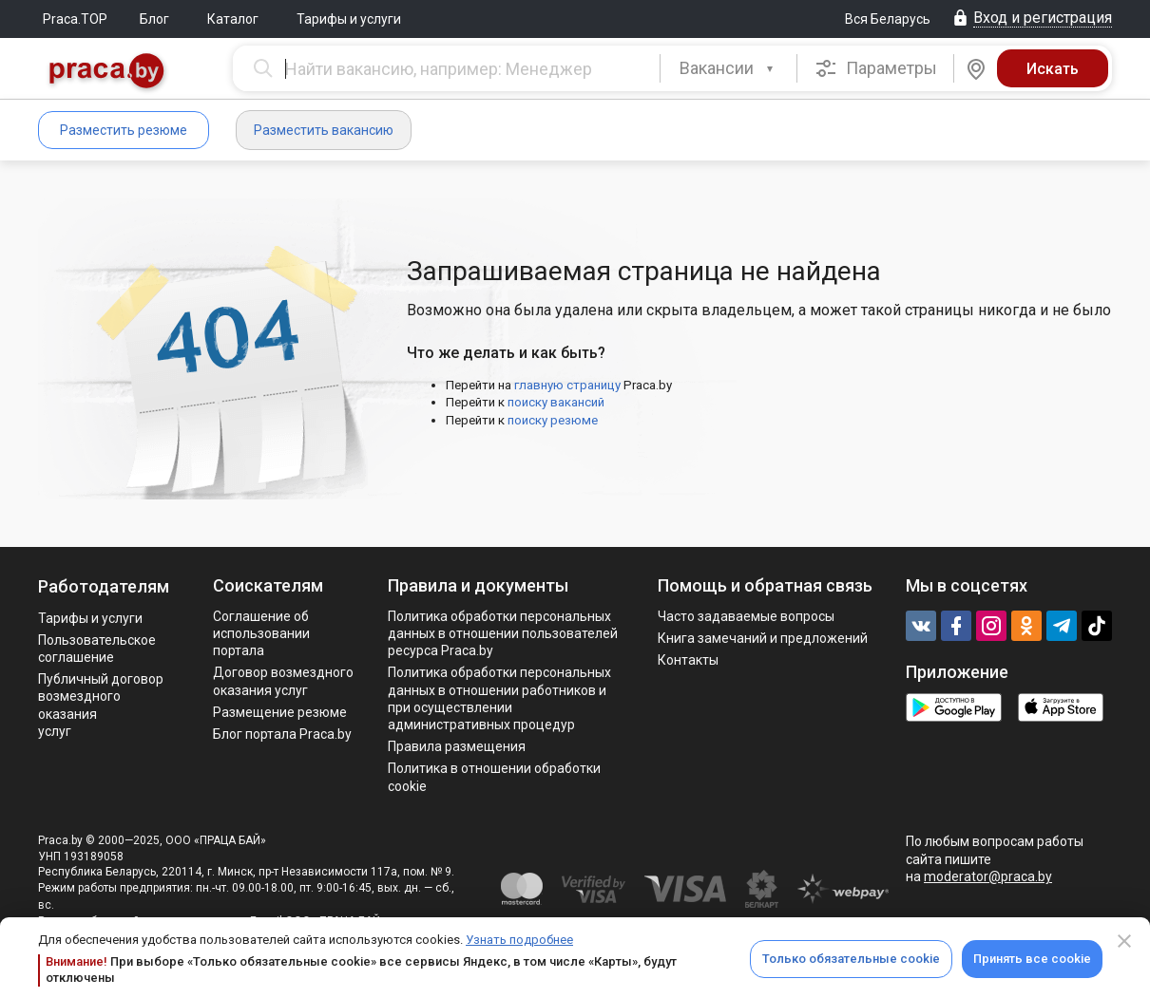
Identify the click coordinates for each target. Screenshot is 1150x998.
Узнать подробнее (519, 939)
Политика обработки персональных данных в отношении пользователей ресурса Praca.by (503, 633)
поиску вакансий (556, 402)
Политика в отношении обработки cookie (494, 777)
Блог (154, 19)
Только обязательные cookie (851, 958)
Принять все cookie (1032, 958)
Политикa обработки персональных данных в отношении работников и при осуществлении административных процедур (499, 698)
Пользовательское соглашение (97, 648)
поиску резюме (553, 420)
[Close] (1124, 941)
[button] (728, 68)
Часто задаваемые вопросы (746, 616)
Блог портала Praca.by (282, 734)
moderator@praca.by (988, 876)
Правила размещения (457, 746)
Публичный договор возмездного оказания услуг (100, 705)
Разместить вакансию (323, 130)
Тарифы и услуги (349, 19)
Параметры (876, 68)
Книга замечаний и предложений (763, 638)
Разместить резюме (123, 130)
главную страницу (567, 385)
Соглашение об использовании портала (261, 633)
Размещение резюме (280, 712)
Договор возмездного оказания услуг (283, 681)
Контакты (688, 660)
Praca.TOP (75, 19)
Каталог (233, 19)
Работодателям (103, 586)
